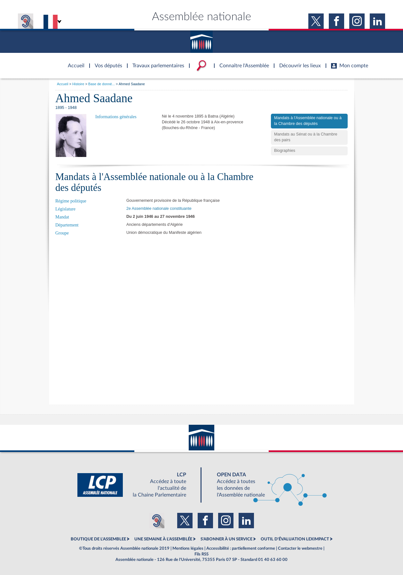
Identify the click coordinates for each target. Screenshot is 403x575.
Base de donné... (101, 84)
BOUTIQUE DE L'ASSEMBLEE (98, 539)
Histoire (78, 84)
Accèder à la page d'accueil (74, 61)
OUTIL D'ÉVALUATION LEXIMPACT (295, 539)
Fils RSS (201, 554)
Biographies (284, 150)
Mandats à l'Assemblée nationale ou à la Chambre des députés (308, 121)
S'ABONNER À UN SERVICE (226, 539)
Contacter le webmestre (300, 548)
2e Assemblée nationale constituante (159, 208)
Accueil (62, 84)
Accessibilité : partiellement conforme (240, 548)
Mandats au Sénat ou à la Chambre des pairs (305, 137)
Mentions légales (187, 548)
